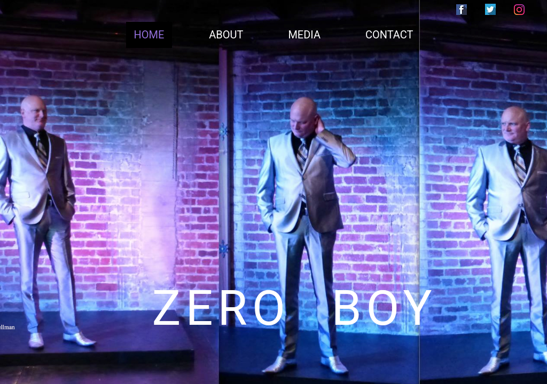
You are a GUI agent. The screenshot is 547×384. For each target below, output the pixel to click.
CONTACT (389, 34)
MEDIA (304, 34)
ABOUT (226, 34)
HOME (149, 34)
